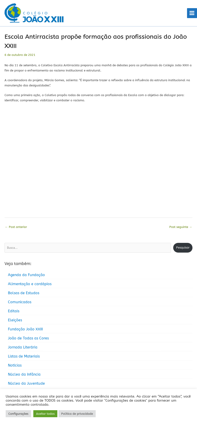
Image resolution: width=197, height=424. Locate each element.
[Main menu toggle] (192, 13)
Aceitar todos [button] (45, 413)
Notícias (15, 365)
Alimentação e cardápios (29, 284)
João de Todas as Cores (28, 338)
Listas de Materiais (24, 356)
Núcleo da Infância (24, 374)
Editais (13, 311)
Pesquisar (183, 247)
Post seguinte (180, 227)
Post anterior (16, 227)
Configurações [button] (18, 413)
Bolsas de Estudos (23, 293)
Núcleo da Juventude (26, 383)
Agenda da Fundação (26, 275)
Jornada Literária (22, 347)
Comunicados (19, 302)
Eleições (15, 320)
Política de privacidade (77, 413)
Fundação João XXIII (25, 329)
